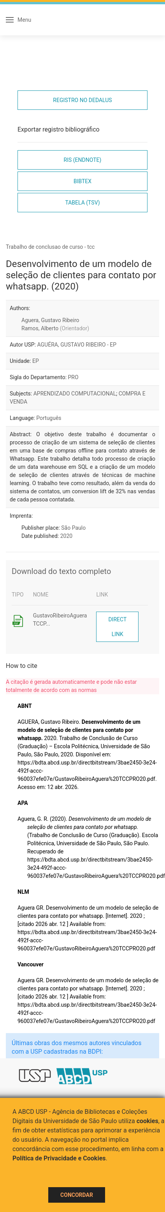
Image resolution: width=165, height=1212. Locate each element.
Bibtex (82, 181)
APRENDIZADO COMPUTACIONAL (74, 393)
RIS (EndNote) (83, 160)
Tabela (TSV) (82, 202)
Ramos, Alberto (55, 328)
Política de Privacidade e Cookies (59, 1158)
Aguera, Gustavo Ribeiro (50, 320)
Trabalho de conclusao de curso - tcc (50, 247)
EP (35, 361)
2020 (66, 536)
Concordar (76, 1195)
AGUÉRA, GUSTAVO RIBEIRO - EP (77, 345)
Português (48, 418)
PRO (73, 377)
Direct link (117, 626)
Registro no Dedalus (82, 100)
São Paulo (73, 528)
